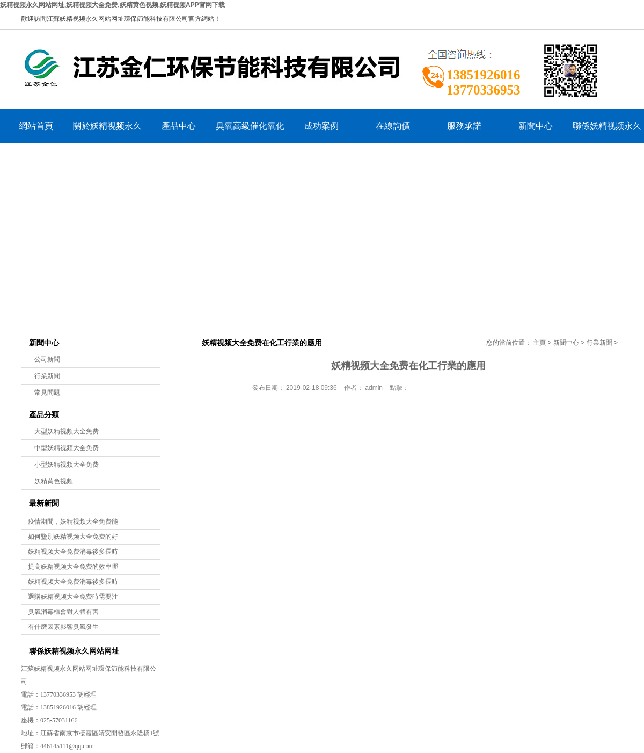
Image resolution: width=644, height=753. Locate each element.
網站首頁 (36, 126)
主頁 (539, 342)
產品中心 (179, 126)
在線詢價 (393, 126)
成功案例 (321, 126)
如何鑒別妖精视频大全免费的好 (73, 536)
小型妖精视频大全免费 (66, 464)
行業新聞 (47, 376)
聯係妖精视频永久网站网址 (607, 132)
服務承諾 (464, 126)
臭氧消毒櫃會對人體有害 (63, 612)
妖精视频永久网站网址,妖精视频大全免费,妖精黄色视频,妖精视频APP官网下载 (112, 5)
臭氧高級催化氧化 (250, 126)
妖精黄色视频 (53, 481)
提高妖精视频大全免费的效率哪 (73, 566)
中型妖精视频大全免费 (66, 448)
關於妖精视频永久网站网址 (107, 132)
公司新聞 (47, 359)
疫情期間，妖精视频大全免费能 (73, 521)
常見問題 (47, 392)
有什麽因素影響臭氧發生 (63, 627)
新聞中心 (535, 126)
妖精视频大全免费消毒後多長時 (73, 551)
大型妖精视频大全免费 (66, 431)
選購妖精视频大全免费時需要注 (73, 596)
